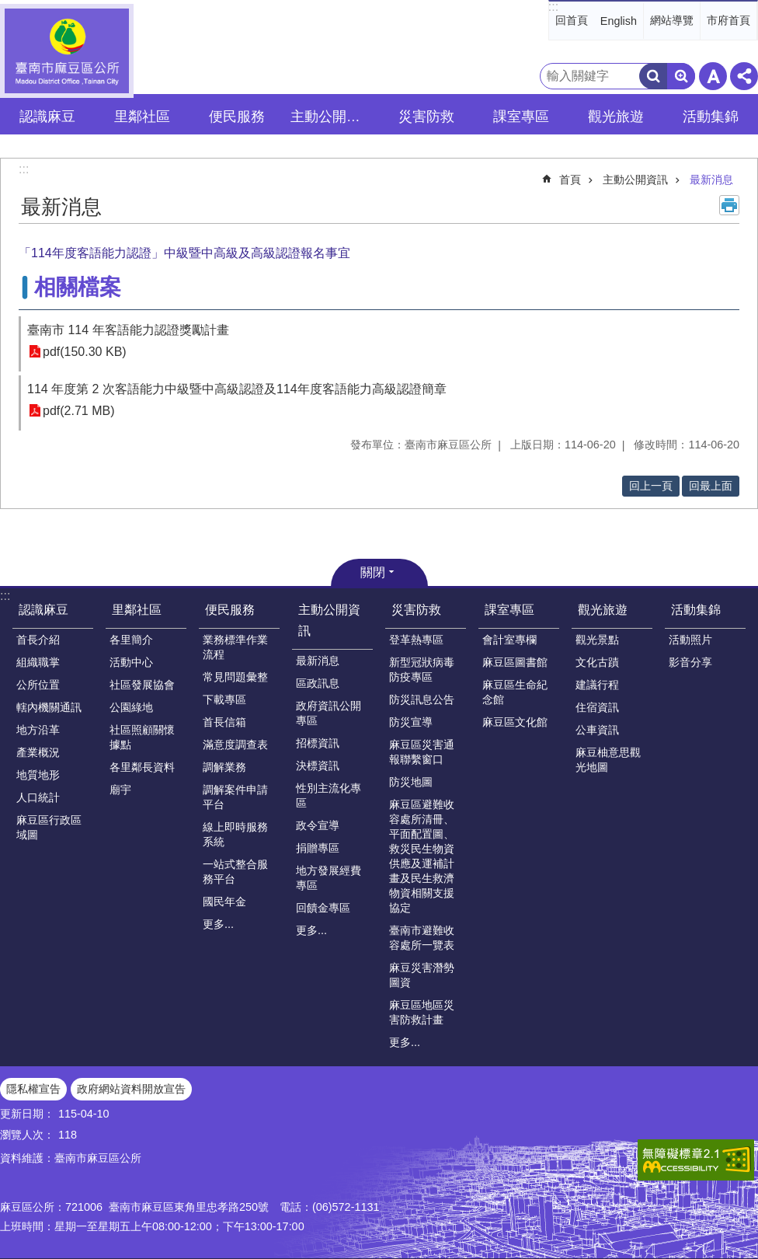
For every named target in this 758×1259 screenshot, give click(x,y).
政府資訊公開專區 (328, 713)
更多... (218, 924)
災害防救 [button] (426, 116)
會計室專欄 (509, 639)
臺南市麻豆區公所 (67, 51)
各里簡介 (131, 639)
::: (553, 6)
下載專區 (224, 699)
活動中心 (131, 662)
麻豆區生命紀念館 (515, 692)
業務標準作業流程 (235, 647)
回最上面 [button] (710, 486)
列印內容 (729, 205)
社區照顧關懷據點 (142, 737)
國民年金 (224, 901)
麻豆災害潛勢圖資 (421, 975)
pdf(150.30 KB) (85, 351)
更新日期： (27, 1113)
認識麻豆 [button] (47, 116)
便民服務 (230, 609)
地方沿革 (38, 730)
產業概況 (38, 752)
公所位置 (38, 684)
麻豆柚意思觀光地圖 (608, 759)
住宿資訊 (597, 707)
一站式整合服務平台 (235, 871)
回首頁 (571, 20)
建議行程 (597, 684)
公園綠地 (131, 707)
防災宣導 (411, 722)
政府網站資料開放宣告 (131, 1089)
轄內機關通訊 (49, 707)
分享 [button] (744, 76)
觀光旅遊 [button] (616, 116)
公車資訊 (597, 730)
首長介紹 (38, 639)
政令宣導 (317, 825)
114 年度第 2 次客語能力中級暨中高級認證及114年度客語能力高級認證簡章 (237, 389)
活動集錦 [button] (711, 116)
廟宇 (120, 789)
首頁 (570, 179)
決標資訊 (317, 765)
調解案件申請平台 (235, 797)
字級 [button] (713, 76)
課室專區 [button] (521, 116)
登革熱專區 (416, 639)
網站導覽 (672, 20)
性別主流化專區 (328, 795)
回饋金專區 (323, 908)
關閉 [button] (372, 572)
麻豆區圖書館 (515, 662)
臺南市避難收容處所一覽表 (421, 937)
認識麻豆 (43, 609)
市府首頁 (728, 20)
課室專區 (509, 609)
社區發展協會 (142, 684)
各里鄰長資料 (142, 767)
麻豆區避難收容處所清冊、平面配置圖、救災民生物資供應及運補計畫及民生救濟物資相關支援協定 (421, 856)
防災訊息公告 (421, 699)
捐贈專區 (317, 848)
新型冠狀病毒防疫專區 (421, 669)
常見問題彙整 (235, 677)
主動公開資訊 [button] (332, 116)
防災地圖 (411, 782)
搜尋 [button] (653, 76)
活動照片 (690, 639)
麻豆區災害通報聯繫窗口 (421, 752)
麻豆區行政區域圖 (49, 827)
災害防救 (416, 609)
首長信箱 (224, 722)
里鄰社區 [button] (142, 116)
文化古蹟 (597, 662)
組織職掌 (38, 662)
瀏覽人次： (27, 1134)
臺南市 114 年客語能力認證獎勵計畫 (128, 330)
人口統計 (38, 797)
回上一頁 (651, 486)
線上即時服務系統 (235, 834)
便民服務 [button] (237, 116)
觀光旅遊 (603, 609)
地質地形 (38, 775)
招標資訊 (317, 743)
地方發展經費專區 (328, 877)
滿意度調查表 (235, 744)
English (618, 21)
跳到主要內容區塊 (8, 8)
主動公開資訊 (635, 179)
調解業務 (224, 767)
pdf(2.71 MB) (78, 410)
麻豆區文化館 (515, 722)
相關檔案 (77, 287)
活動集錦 (696, 609)
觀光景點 (597, 639)
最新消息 (711, 179)
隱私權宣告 (33, 1089)
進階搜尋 (681, 76)
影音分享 (690, 662)
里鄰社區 (137, 609)
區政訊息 (317, 683)
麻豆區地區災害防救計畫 (421, 1012)
